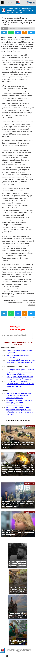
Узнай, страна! (29, 484)
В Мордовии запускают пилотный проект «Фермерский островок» (20, 378)
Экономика (30, 426)
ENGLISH (10, 2)
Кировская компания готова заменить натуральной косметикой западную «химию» (20, 383)
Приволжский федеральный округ (20, 28)
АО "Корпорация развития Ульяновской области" (20, 301)
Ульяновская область (30, 303)
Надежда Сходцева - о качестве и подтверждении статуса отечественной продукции (19, 402)
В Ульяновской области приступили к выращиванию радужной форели (21, 361)
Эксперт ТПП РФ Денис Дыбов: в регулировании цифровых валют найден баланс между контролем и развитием (19, 410)
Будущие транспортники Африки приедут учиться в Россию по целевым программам (18, 395)
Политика (31, 453)
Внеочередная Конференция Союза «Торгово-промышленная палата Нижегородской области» (20, 371)
